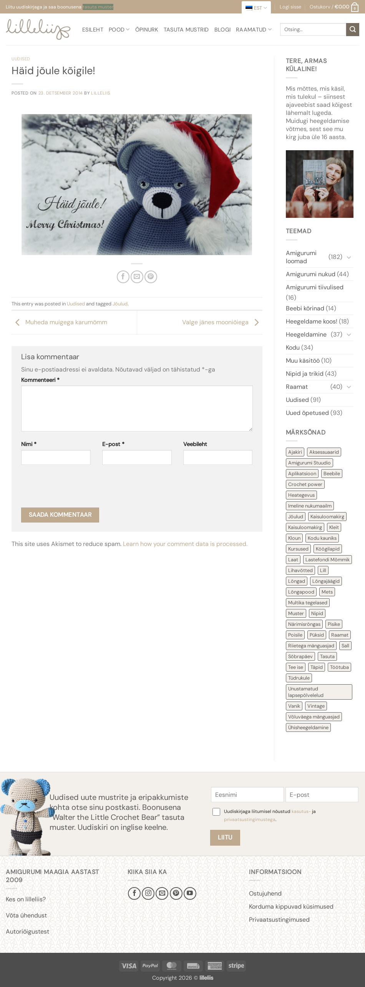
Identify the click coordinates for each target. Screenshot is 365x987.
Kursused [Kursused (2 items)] (298, 549)
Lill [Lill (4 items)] (323, 570)
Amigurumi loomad (301, 257)
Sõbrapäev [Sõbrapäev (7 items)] (300, 656)
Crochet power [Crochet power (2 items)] (305, 484)
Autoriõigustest (27, 931)
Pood (119, 29)
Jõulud (120, 303)
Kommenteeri (40, 380)
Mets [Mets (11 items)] (327, 592)
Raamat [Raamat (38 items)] (339, 635)
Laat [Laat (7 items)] (293, 559)
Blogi (222, 29)
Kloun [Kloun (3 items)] (294, 538)
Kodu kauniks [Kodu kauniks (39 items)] (322, 538)
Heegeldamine (306, 334)
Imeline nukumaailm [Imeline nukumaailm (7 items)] (310, 506)
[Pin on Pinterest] (150, 276)
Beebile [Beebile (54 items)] (332, 473)
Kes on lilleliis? (26, 899)
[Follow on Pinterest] (176, 893)
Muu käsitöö (303, 361)
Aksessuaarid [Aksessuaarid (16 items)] (324, 452)
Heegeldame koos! (311, 321)
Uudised (21, 58)
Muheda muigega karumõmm (59, 322)
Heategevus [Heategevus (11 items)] (301, 495)
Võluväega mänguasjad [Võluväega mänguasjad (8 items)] (314, 716)
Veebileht (195, 444)
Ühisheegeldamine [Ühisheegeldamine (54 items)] (308, 727)
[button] (334, 7)
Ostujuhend (265, 893)
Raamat (297, 387)
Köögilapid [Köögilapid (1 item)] (328, 549)
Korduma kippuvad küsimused (291, 906)
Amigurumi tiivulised (314, 287)
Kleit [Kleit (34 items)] (334, 527)
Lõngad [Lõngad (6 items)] (296, 581)
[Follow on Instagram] (148, 893)
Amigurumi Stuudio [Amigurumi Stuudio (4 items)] (309, 462)
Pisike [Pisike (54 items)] (334, 624)
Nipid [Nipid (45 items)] (317, 613)
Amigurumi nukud (310, 274)
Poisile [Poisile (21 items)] (295, 635)
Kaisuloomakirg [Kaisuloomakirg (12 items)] (327, 516)
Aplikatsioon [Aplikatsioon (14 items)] (302, 473)
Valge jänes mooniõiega (222, 322)
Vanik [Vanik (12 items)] (294, 706)
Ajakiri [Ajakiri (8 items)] (295, 452)
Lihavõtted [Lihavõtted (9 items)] (300, 570)
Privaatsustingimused (279, 920)
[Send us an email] (162, 893)
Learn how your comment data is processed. (185, 544)
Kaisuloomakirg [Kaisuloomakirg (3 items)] (305, 527)
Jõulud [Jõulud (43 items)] (295, 516)
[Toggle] (348, 257)
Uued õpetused (307, 413)
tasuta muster (98, 7)
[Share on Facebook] (123, 276)
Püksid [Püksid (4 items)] (317, 635)
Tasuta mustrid (186, 29)
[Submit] (352, 29)
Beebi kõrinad (305, 308)
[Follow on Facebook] (134, 893)
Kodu (293, 347)
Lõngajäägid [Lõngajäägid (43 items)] (326, 581)
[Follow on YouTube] (190, 893)
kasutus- (302, 811)
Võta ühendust (26, 915)
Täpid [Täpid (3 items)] (316, 667)
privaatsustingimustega (249, 819)
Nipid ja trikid (305, 374)
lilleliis (100, 93)
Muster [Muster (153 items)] (296, 613)
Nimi (28, 444)
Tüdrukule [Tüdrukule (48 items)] (299, 678)
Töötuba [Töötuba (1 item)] (339, 667)
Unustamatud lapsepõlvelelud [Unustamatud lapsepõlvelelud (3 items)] (306, 691)
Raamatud (254, 29)
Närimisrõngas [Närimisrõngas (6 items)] (304, 624)
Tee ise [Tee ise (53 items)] (295, 667)
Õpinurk (146, 29)
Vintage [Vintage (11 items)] (316, 706)
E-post (113, 444)
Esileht (92, 29)
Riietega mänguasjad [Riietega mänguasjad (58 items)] (311, 645)
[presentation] (79, 489)
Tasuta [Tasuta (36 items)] (327, 656)
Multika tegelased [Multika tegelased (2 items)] (307, 602)
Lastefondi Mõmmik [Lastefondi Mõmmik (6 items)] (327, 559)
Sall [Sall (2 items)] (345, 645)
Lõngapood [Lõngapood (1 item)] (301, 592)
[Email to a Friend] (137, 276)
